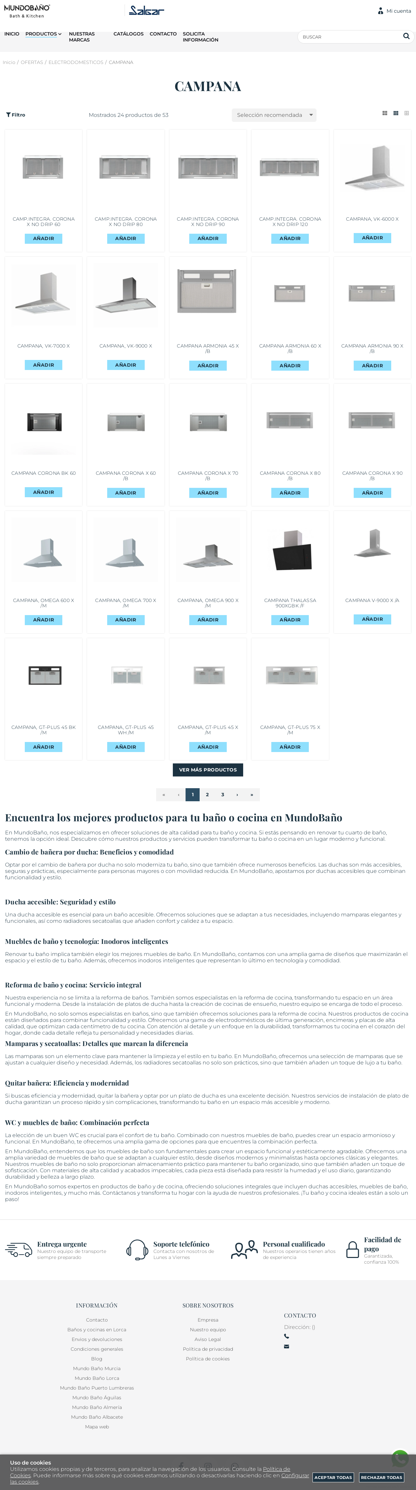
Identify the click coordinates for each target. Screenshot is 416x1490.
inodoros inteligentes (166, 964)
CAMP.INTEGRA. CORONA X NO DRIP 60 (44, 222)
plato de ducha (199, 1100)
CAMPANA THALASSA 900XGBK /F (290, 605)
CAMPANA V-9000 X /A (372, 603)
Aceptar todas (333, 1477)
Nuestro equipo (208, 1330)
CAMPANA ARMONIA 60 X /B (290, 350)
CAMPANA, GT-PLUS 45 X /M (208, 733)
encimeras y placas (351, 1024)
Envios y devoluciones (97, 1340)
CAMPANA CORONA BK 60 (43, 477)
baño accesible (134, 918)
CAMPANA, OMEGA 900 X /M (208, 605)
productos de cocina (381, 1018)
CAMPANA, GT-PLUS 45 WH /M (126, 733)
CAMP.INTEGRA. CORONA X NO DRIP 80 (126, 222)
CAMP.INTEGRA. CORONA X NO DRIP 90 (208, 222)
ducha (106, 869)
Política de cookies (208, 1359)
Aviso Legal (208, 1340)
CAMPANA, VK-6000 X (372, 219)
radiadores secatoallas (92, 925)
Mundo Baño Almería (97, 1408)
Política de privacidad (208, 1349)
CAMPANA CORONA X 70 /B (208, 477)
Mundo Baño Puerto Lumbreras (97, 1388)
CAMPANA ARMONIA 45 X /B (208, 350)
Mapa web (97, 1427)
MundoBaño (30, 1190)
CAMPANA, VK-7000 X (43, 347)
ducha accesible (39, 918)
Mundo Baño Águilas (96, 1398)
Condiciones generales (97, 1349)
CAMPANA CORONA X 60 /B (126, 477)
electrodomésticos (240, 1024)
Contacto (97, 1320)
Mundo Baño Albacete (97, 1417)
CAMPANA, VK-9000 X (125, 347)
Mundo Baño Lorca (97, 1378)
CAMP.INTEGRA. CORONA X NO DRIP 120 (290, 222)
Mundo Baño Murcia (97, 1369)
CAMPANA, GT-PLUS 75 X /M (290, 733)
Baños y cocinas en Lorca (96, 1330)
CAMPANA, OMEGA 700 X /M (125, 605)
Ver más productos (208, 774)
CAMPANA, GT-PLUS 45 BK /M (44, 733)
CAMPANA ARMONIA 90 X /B (372, 350)
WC (74, 1139)
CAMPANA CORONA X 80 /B (290, 477)
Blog (96, 1359)
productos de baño (125, 1190)
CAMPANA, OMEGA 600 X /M (43, 605)
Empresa (208, 1320)
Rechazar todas (381, 1477)
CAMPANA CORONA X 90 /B (372, 477)
